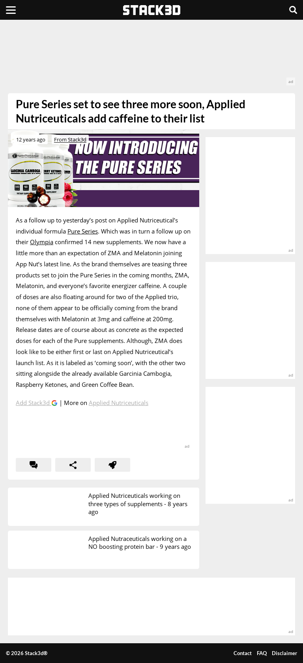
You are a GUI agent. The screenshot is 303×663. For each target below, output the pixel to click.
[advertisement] (151, 56)
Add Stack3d (33, 403)
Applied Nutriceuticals (118, 403)
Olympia (41, 242)
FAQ (262, 653)
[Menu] (11, 10)
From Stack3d (70, 139)
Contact (243, 653)
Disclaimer (284, 653)
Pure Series (82, 231)
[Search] (293, 10)
